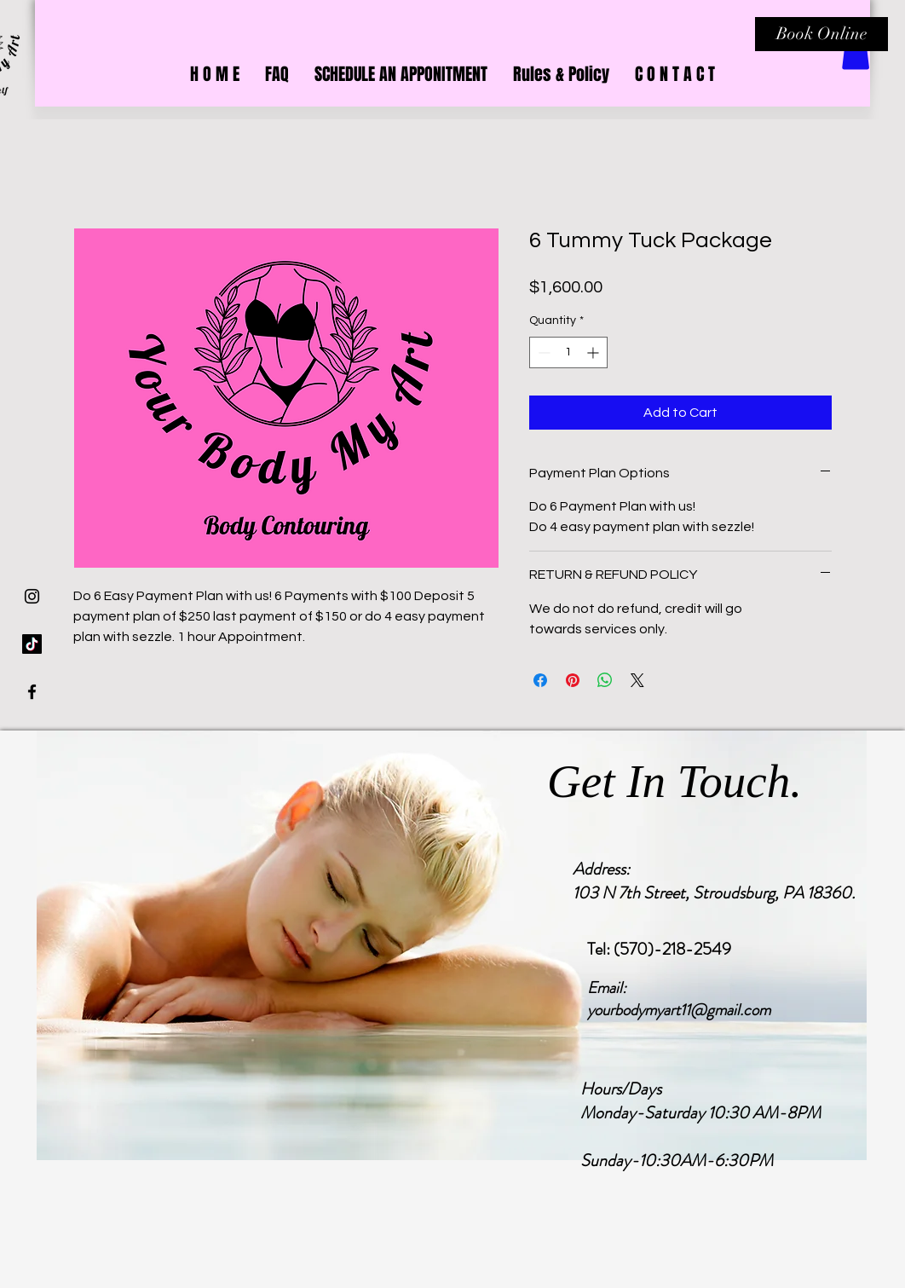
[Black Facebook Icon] (32, 692)
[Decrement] (542, 352)
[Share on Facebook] (540, 680)
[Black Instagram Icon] (32, 596)
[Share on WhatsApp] (605, 680)
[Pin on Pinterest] (572, 680)
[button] (855, 52)
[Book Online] (821, 34)
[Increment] (594, 352)
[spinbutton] (568, 352)
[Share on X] (637, 680)
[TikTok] (32, 644)
